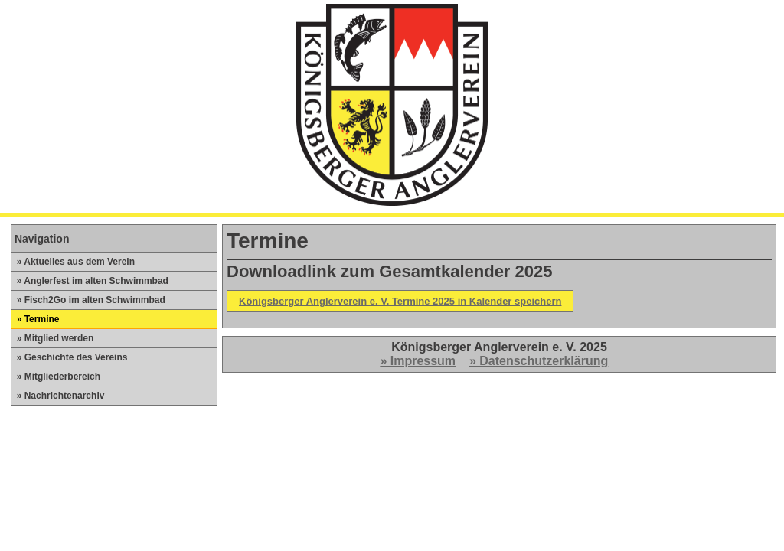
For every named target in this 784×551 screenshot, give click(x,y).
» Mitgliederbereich (55, 376)
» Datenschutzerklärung (538, 360)
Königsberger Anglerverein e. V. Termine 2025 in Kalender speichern (400, 301)
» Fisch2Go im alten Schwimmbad (88, 300)
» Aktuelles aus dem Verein (73, 261)
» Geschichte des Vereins (69, 357)
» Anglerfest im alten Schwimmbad (89, 281)
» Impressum (418, 360)
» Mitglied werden (52, 338)
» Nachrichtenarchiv (57, 395)
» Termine (35, 319)
